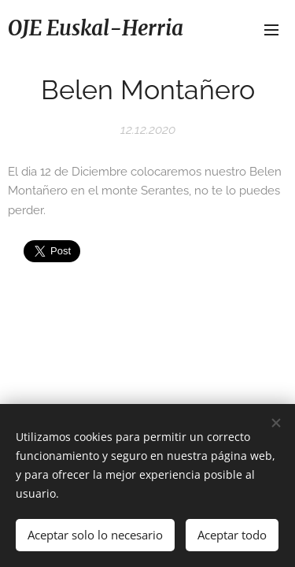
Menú (271, 30)
